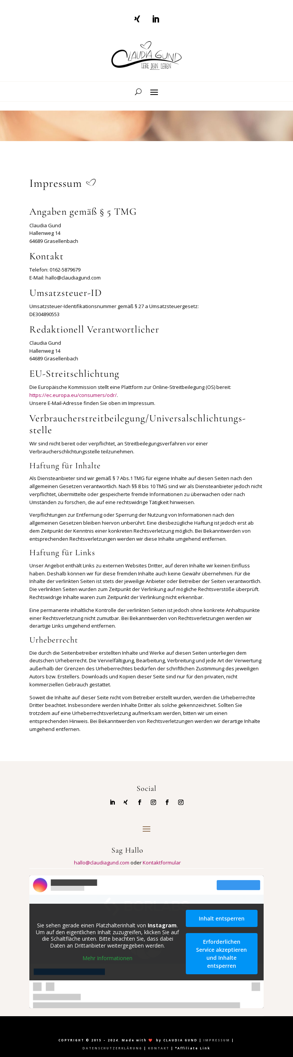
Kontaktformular (162, 862)
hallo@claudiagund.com (101, 862)
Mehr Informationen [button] (107, 958)
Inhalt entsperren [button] (222, 918)
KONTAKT (158, 1048)
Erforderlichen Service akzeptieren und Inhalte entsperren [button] (221, 953)
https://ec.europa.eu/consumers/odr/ (73, 395)
